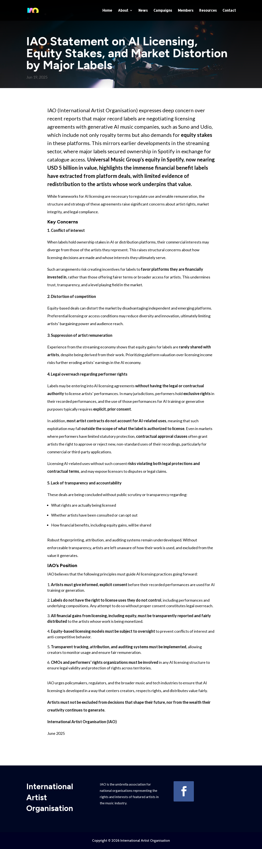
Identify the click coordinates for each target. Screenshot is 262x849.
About (123, 11)
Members (185, 11)
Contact (229, 11)
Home (107, 11)
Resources (208, 11)
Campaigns (163, 11)
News (143, 11)
